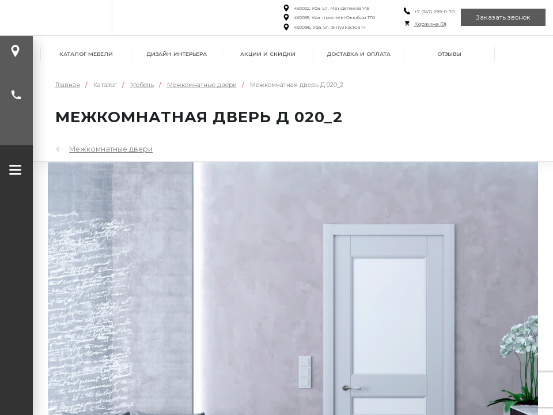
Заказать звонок (503, 17)
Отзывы (449, 54)
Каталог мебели (86, 54)
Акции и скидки (268, 54)
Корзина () (430, 24)
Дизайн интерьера (176, 54)
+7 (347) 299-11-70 (434, 11)
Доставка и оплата (359, 54)
